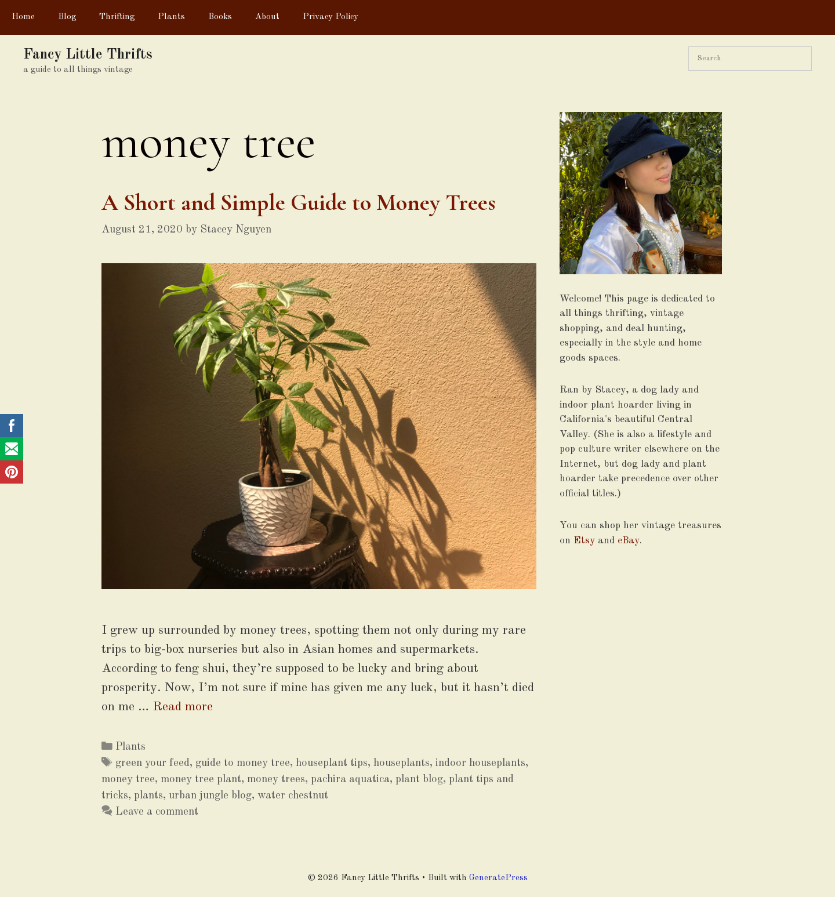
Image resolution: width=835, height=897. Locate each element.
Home (23, 17)
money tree (128, 779)
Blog (67, 17)
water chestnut (292, 795)
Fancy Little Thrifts (88, 55)
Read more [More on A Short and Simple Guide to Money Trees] (183, 706)
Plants (171, 17)
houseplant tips (332, 763)
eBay (629, 541)
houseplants (401, 763)
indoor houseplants (480, 763)
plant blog (419, 779)
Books (220, 17)
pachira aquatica (350, 779)
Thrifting (117, 17)
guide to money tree (242, 763)
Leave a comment (156, 812)
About (267, 17)
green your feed (152, 763)
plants (148, 795)
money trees (276, 779)
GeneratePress (498, 878)
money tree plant (201, 779)
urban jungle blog (210, 795)
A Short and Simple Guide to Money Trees (298, 202)
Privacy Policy (330, 17)
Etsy (584, 541)
